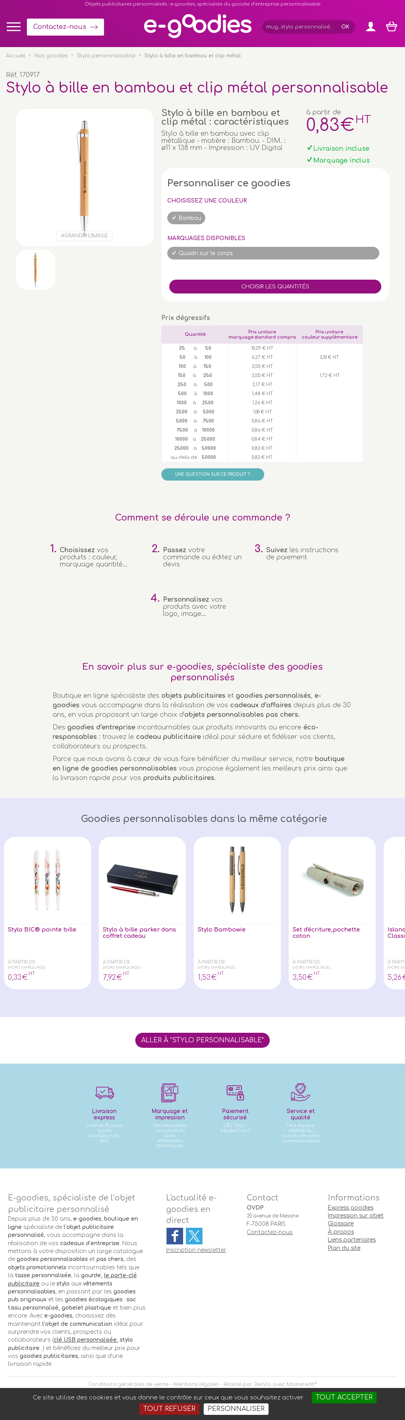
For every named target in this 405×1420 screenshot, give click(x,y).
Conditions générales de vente (128, 1384)
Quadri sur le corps (206, 253)
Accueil (15, 56)
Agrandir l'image (84, 236)
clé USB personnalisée (85, 1340)
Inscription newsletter (196, 1250)
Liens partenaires (352, 1240)
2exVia (262, 1384)
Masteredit (300, 1384)
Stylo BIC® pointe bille (45, 929)
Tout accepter (344, 1397)
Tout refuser (169, 1408)
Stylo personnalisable (106, 56)
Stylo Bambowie (224, 929)
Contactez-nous (59, 26)
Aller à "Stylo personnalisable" (202, 1040)
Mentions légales (196, 1384)
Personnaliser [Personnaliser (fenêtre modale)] (236, 1408)
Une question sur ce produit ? (212, 474)
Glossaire (341, 1224)
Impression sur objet (356, 1216)
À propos (341, 1232)
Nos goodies (51, 56)
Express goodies (350, 1208)
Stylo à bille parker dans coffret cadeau (136, 933)
